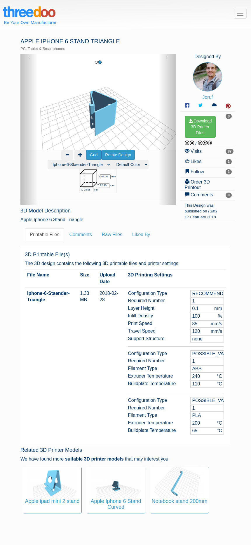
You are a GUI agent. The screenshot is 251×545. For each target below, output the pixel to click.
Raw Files (112, 234)
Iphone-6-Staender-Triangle (48, 296)
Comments (80, 234)
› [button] (167, 57)
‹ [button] (29, 57)
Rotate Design (118, 155)
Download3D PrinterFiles (200, 127)
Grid (93, 155)
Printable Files (44, 234)
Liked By (141, 234)
